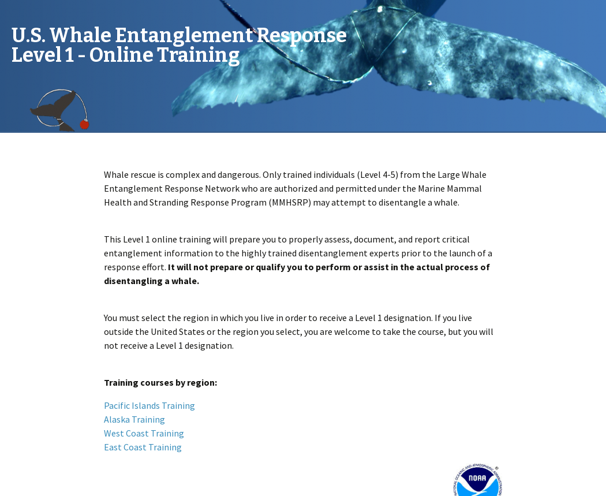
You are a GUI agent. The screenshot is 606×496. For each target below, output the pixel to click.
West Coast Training (144, 433)
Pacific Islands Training (149, 405)
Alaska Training (134, 419)
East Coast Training (143, 447)
